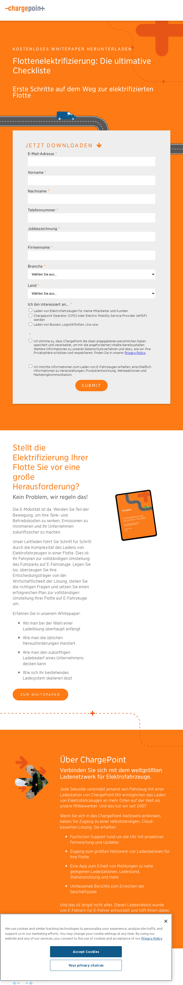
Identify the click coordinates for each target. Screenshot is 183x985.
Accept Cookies (86, 952)
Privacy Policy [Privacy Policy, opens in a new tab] (151, 938)
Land (33, 285)
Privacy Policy (135, 353)
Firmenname (40, 247)
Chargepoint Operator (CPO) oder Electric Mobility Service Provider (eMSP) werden (90, 318)
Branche (36, 266)
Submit (91, 385)
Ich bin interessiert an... (50, 304)
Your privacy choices (86, 965)
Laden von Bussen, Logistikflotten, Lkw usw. (66, 324)
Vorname (37, 172)
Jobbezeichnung (44, 228)
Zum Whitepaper (40, 694)
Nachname (38, 191)
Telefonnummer (43, 210)
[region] (86, 947)
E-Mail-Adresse (42, 153)
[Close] (165, 921)
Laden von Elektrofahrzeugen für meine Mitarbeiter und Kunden (81, 311)
